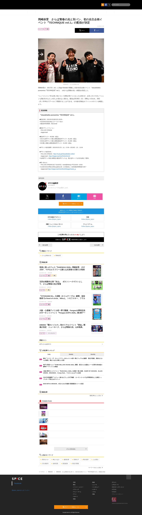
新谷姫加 (64, 463)
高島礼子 (75, 459)
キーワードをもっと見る (96, 467)
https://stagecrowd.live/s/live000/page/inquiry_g (62, 169)
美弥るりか (44, 459)
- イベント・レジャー (78, 487)
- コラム (94, 491)
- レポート (94, 489)
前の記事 (43, 245)
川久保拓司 (44, 463)
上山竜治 (94, 459)
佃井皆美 (54, 463)
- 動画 (93, 482)
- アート (75, 494)
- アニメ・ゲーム (77, 491)
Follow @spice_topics (54, 219)
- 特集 (93, 494)
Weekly (71, 354)
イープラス (42, 471)
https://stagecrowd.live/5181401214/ (59, 156)
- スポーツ (75, 496)
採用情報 (114, 489)
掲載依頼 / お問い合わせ (118, 487)
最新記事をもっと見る (96, 395)
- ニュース (94, 484)
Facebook (17, 483)
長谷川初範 (75, 463)
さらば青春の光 (45, 255)
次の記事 (98, 245)
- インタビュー (95, 487)
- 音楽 (74, 482)
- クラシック (76, 489)
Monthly (93, 354)
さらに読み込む (76, 449)
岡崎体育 (57, 255)
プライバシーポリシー (117, 494)
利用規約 (114, 491)
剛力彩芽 (85, 459)
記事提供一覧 (115, 484)
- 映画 (74, 499)
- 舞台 (74, 484)
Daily (49, 354)
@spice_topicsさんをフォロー (21, 490)
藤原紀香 (65, 459)
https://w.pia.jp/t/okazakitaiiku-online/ (64, 154)
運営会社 (114, 482)
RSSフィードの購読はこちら (72, 203)
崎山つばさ (55, 459)
